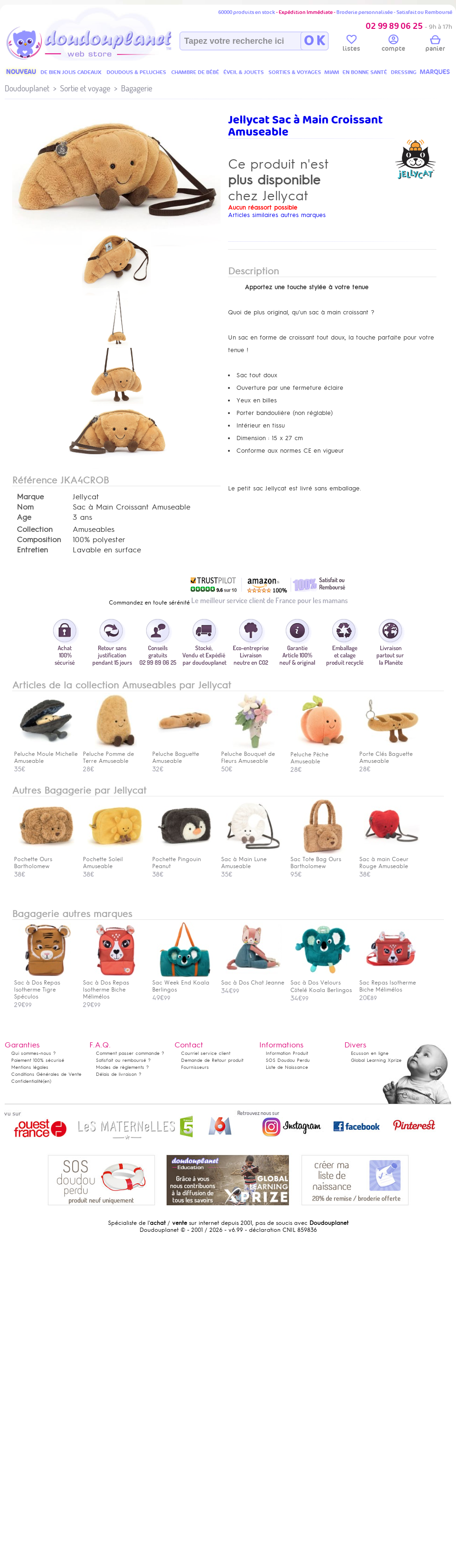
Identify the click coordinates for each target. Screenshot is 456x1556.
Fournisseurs (195, 1067)
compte (393, 45)
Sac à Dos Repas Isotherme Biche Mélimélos (113, 986)
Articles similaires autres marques (277, 214)
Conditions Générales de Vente (46, 1074)
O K (314, 41)
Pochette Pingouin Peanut (182, 859)
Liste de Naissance (287, 1067)
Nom (25, 507)
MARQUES (435, 72)
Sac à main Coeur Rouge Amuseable (389, 859)
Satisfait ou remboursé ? (123, 1060)
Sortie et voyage (85, 88)
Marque (30, 497)
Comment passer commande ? (130, 1053)
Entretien (32, 550)
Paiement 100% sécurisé (37, 1060)
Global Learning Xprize (376, 1060)
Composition (39, 540)
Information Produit (287, 1053)
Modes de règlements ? (122, 1067)
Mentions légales (29, 1067)
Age (24, 517)
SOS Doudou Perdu (288, 1060)
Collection (35, 529)
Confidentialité (27, 1081)
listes (351, 45)
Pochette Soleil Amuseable (113, 859)
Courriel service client (205, 1053)
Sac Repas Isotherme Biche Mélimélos (389, 982)
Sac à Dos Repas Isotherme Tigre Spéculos (44, 986)
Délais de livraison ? (118, 1074)
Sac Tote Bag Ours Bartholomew (320, 859)
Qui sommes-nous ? (33, 1053)
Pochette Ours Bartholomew (44, 859)
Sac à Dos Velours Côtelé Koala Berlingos (321, 982)
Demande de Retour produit (212, 1060)
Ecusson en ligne (370, 1053)
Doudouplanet (27, 88)
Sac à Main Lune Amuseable (251, 859)
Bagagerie (136, 88)
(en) (47, 1081)
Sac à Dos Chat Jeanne (252, 979)
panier (435, 45)
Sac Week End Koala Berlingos (182, 982)
